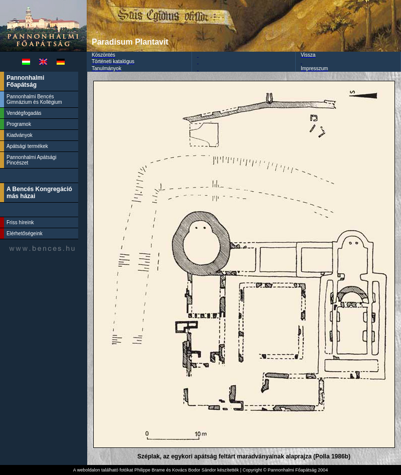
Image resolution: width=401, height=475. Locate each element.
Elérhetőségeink (25, 233)
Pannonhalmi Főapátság (25, 81)
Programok (19, 124)
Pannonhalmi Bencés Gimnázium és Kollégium (35, 99)
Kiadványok (20, 135)
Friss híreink (20, 222)
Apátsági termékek (27, 146)
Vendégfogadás (24, 113)
